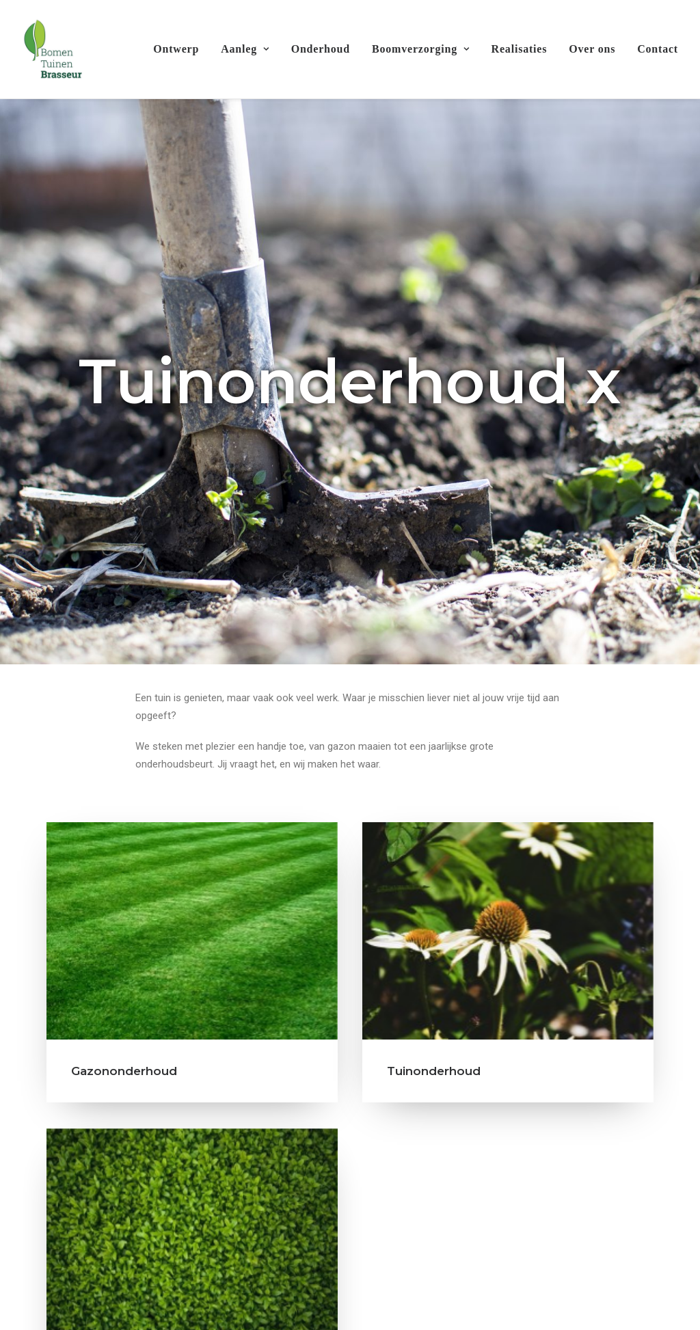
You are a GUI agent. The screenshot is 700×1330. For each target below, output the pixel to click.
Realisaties (520, 49)
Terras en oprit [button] (76, 1219)
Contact (657, 49)
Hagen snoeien (116, 1176)
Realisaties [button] (638, 1219)
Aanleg (245, 49)
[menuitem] (180, 49)
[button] (192, 687)
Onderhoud (320, 49)
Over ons (592, 49)
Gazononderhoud (124, 827)
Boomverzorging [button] (421, 49)
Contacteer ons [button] (350, 1289)
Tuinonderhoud (434, 827)
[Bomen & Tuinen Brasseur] (52, 49)
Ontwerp (176, 49)
